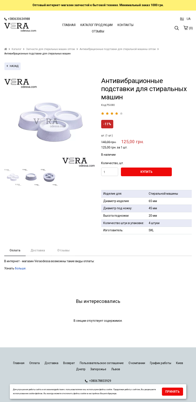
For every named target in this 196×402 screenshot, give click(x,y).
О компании (137, 363)
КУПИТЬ (146, 171)
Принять (172, 391)
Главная (18, 363)
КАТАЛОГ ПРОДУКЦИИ (96, 25)
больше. (21, 268)
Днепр (80, 369)
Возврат (69, 363)
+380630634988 (17, 19)
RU (182, 19)
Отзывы (63, 250)
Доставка (38, 250)
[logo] (20, 28)
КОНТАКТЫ (125, 25)
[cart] (185, 28)
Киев (179, 363)
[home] (5, 49)
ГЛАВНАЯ (69, 25)
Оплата (15, 250)
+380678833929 (98, 381)
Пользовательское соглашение (102, 363)
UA (189, 19)
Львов (115, 369)
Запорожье (98, 369)
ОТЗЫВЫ (98, 31)
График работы (160, 363)
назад (12, 66)
